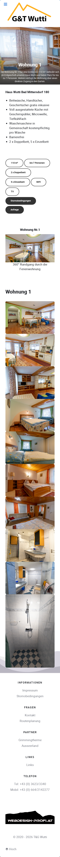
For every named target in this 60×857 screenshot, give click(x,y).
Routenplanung (30, 721)
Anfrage (15, 209)
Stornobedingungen (21, 200)
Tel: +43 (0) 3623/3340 (30, 784)
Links (30, 765)
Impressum (30, 690)
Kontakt (30, 715)
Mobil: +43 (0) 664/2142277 (30, 790)
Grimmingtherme (30, 740)
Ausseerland (30, 746)
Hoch (10, 849)
